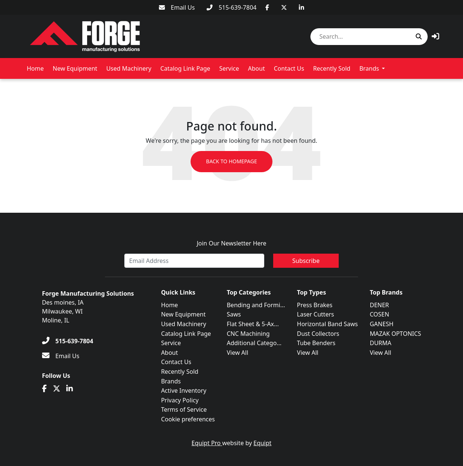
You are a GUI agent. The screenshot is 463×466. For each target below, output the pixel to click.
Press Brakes (314, 305)
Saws (234, 314)
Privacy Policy (180, 400)
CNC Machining (248, 334)
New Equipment (75, 68)
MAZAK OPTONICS (395, 334)
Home (35, 68)
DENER (379, 305)
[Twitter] (284, 7)
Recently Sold (331, 68)
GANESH (381, 324)
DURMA (380, 343)
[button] (435, 36)
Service (229, 68)
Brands (369, 68)
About (256, 68)
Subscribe (305, 261)
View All (237, 352)
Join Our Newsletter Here (231, 243)
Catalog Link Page (185, 68)
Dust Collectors (318, 334)
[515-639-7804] (231, 7)
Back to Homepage (231, 161)
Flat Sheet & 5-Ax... (253, 324)
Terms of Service (184, 409)
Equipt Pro (207, 443)
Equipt (262, 443)
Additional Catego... (254, 343)
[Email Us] (177, 7)
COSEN (379, 314)
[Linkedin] (301, 7)
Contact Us (289, 68)
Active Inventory (184, 390)
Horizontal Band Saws (327, 324)
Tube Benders (316, 343)
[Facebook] (267, 7)
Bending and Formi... (256, 305)
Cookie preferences (188, 419)
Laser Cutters (315, 314)
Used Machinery (128, 68)
